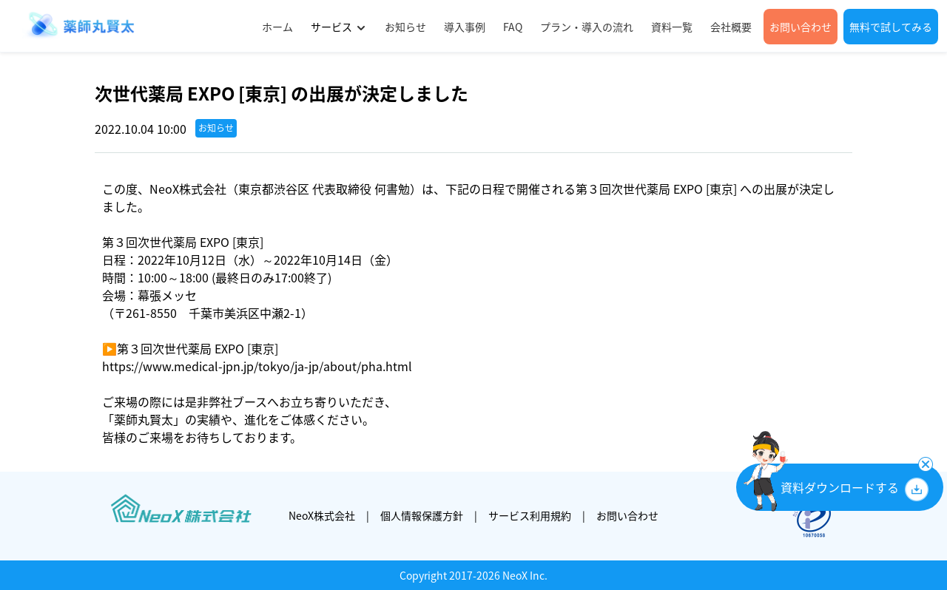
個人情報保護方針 (421, 515)
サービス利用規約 (529, 515)
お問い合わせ (627, 515)
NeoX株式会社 (322, 515)
